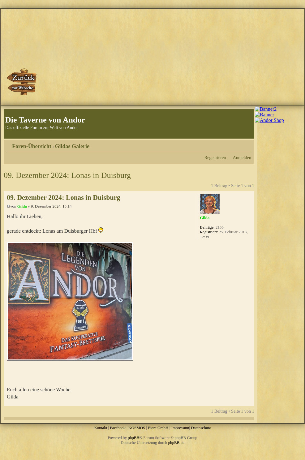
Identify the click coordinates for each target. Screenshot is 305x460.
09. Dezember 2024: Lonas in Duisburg (67, 175)
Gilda (22, 206)
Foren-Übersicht (31, 146)
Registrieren (215, 157)
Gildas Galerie (72, 146)
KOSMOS (136, 427)
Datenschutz (201, 427)
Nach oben (249, 402)
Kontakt (100, 427)
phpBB (133, 437)
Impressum (180, 427)
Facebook (118, 427)
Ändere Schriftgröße (246, 144)
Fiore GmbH (158, 427)
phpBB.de (176, 442)
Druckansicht (237, 144)
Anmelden (242, 157)
